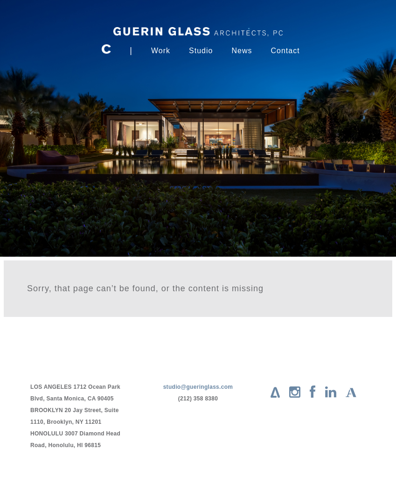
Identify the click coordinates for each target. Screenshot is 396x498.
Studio (201, 51)
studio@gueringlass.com (198, 387)
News (241, 51)
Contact (285, 51)
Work (160, 51)
